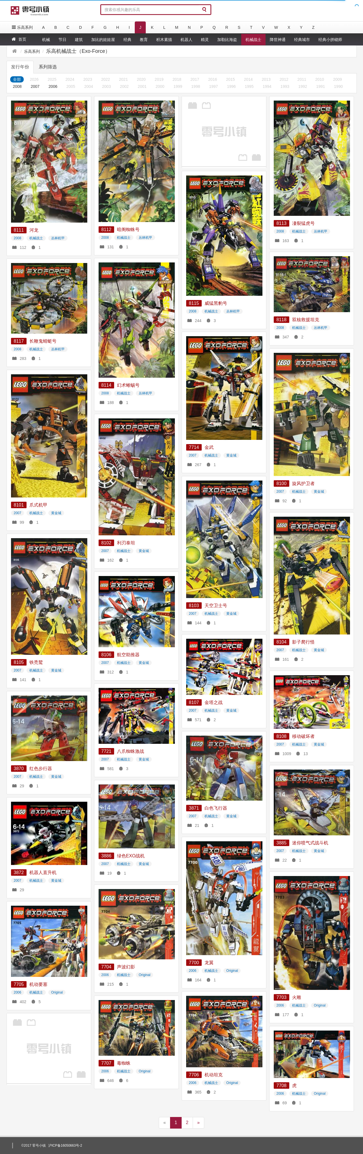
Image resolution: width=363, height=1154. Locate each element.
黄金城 (231, 455)
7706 (194, 1074)
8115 (194, 303)
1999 (177, 86)
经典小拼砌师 (330, 39)
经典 (127, 39)
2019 (159, 79)
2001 (142, 86)
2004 (88, 86)
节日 (62, 39)
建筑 (79, 39)
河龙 (33, 230)
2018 (177, 79)
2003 (106, 86)
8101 (19, 505)
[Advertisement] (221, 131)
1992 (302, 86)
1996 (231, 86)
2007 (35, 86)
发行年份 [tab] (20, 66)
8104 (282, 642)
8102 (106, 542)
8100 (282, 483)
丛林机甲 (58, 238)
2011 (301, 79)
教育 (144, 39)
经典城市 (302, 39)
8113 (282, 223)
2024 (70, 79)
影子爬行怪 (303, 642)
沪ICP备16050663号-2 (65, 1146)
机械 (46, 39)
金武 (209, 447)
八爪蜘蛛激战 (130, 751)
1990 (338, 86)
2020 (141, 79)
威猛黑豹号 (216, 303)
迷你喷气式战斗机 (310, 842)
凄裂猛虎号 (303, 223)
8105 (19, 662)
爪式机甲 (38, 505)
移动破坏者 (303, 736)
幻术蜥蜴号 (128, 385)
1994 (267, 86)
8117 (19, 341)
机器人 (186, 39)
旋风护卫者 (303, 483)
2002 (124, 86)
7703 (282, 997)
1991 (320, 86)
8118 (282, 319)
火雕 (296, 997)
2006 (53, 86)
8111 (19, 230)
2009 (337, 79)
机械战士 (253, 39)
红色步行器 (40, 768)
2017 (194, 79)
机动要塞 (38, 984)
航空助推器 (128, 654)
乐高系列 (22, 27)
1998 (195, 86)
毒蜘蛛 (124, 1063)
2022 (105, 79)
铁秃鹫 (36, 662)
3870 (19, 768)
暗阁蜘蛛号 (128, 229)
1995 (249, 86)
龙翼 (209, 962)
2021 (123, 79)
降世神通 (278, 39)
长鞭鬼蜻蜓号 (42, 341)
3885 (282, 842)
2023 (87, 79)
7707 (106, 1063)
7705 (19, 984)
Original (232, 971)
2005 (70, 86)
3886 (106, 855)
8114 (106, 385)
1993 (285, 86)
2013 (266, 79)
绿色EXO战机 (131, 855)
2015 (230, 79)
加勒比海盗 (227, 39)
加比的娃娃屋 (103, 39)
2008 (17, 86)
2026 (34, 79)
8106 (106, 654)
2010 (319, 79)
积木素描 (164, 39)
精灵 (205, 39)
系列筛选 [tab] (48, 66)
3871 (194, 808)
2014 (248, 79)
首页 (18, 39)
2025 (52, 79)
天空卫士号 (216, 605)
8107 (194, 702)
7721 (106, 751)
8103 (194, 605)
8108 (282, 736)
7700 (194, 962)
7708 (282, 1085)
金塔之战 (214, 702)
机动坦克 (214, 1074)
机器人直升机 (42, 872)
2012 (284, 79)
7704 (106, 966)
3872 (19, 872)
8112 (106, 229)
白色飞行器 (216, 808)
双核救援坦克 (305, 319)
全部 (17, 79)
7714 (194, 447)
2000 (160, 86)
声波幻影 (126, 966)
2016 (212, 79)
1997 (213, 86)
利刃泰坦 (126, 542)
